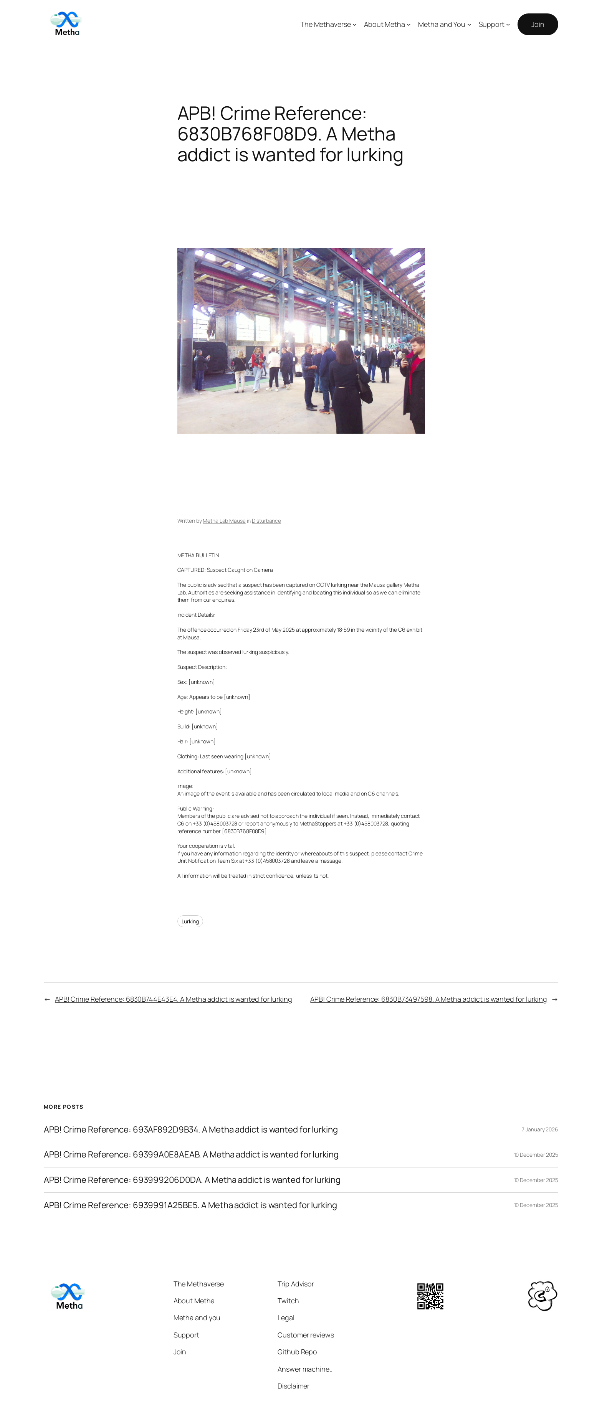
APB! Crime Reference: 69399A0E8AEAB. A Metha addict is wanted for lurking (191, 1154)
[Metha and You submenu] (469, 24)
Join (537, 24)
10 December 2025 (536, 1154)
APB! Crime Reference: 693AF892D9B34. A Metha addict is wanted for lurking (191, 1129)
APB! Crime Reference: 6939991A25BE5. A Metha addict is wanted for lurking (190, 1205)
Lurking (190, 921)
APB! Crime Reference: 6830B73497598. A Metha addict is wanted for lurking (428, 999)
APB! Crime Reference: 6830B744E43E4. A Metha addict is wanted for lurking (173, 999)
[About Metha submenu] (409, 24)
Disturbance (266, 520)
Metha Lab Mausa (224, 520)
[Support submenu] (508, 24)
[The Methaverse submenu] (354, 24)
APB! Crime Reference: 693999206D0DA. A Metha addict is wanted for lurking (192, 1180)
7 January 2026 (540, 1129)
